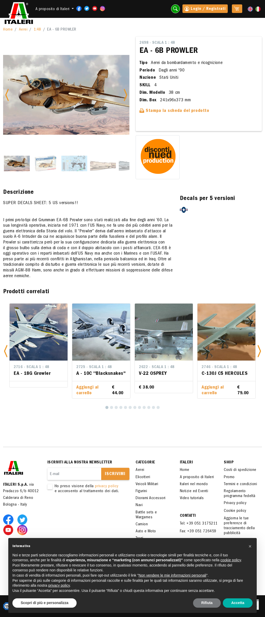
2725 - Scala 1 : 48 (94, 367)
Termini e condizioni (240, 484)
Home (8, 30)
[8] (139, 407)
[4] (120, 407)
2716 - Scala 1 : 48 (31, 367)
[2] (111, 407)
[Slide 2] (45, 163)
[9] (144, 407)
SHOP (229, 463)
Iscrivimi (115, 474)
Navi (139, 505)
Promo (229, 477)
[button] (5, 351)
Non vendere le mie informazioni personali (172, 575)
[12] (158, 407)
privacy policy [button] (59, 585)
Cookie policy (235, 511)
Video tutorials (192, 498)
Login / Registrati (205, 9)
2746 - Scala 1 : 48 (219, 367)
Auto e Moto (146, 531)
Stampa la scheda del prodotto (174, 111)
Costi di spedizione (240, 470)
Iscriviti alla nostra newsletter (79, 463)
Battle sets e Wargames (146, 515)
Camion (142, 524)
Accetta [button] (237, 603)
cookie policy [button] (230, 560)
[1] (106, 407)
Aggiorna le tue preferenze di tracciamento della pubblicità (239, 526)
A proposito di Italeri (197, 477)
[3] (116, 407)
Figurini (141, 491)
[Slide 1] (17, 163)
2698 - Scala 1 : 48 (157, 43)
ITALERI (186, 463)
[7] (134, 407)
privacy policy (107, 486)
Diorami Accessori (151, 498)
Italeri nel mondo (194, 484)
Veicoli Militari (147, 484)
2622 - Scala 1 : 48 (156, 367)
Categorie (145, 463)
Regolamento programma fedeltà (239, 493)
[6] (130, 407)
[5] (125, 407)
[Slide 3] (74, 163)
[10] (148, 407)
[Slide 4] (103, 163)
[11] (153, 407)
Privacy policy (235, 503)
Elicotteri (143, 477)
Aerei (23, 30)
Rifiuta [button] (207, 603)
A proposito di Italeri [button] (53, 9)
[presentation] (86, 510)
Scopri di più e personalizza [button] (44, 603)
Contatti (188, 516)
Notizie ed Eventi (194, 491)
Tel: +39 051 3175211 (199, 524)
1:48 (37, 30)
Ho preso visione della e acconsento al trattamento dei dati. (85, 489)
